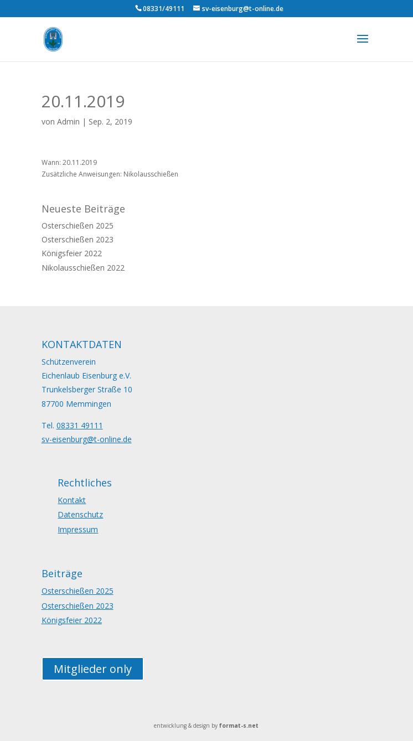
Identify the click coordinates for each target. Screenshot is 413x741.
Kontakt (72, 500)
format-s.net (239, 725)
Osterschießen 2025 (77, 225)
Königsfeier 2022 (72, 253)
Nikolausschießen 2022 (83, 267)
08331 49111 (79, 425)
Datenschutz (80, 514)
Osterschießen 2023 (77, 239)
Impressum (78, 529)
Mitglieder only (93, 668)
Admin (68, 121)
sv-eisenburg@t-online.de (87, 439)
